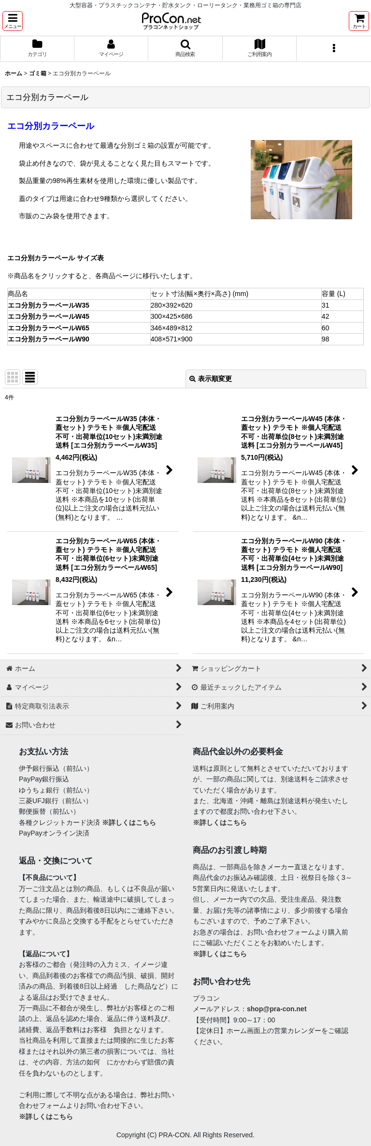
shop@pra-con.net (277, 1009)
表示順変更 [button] (210, 378)
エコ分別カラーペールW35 (48, 305)
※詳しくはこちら (129, 822)
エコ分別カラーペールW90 (48, 339)
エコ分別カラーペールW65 (48, 328)
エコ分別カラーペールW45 (48, 316)
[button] (12, 21)
